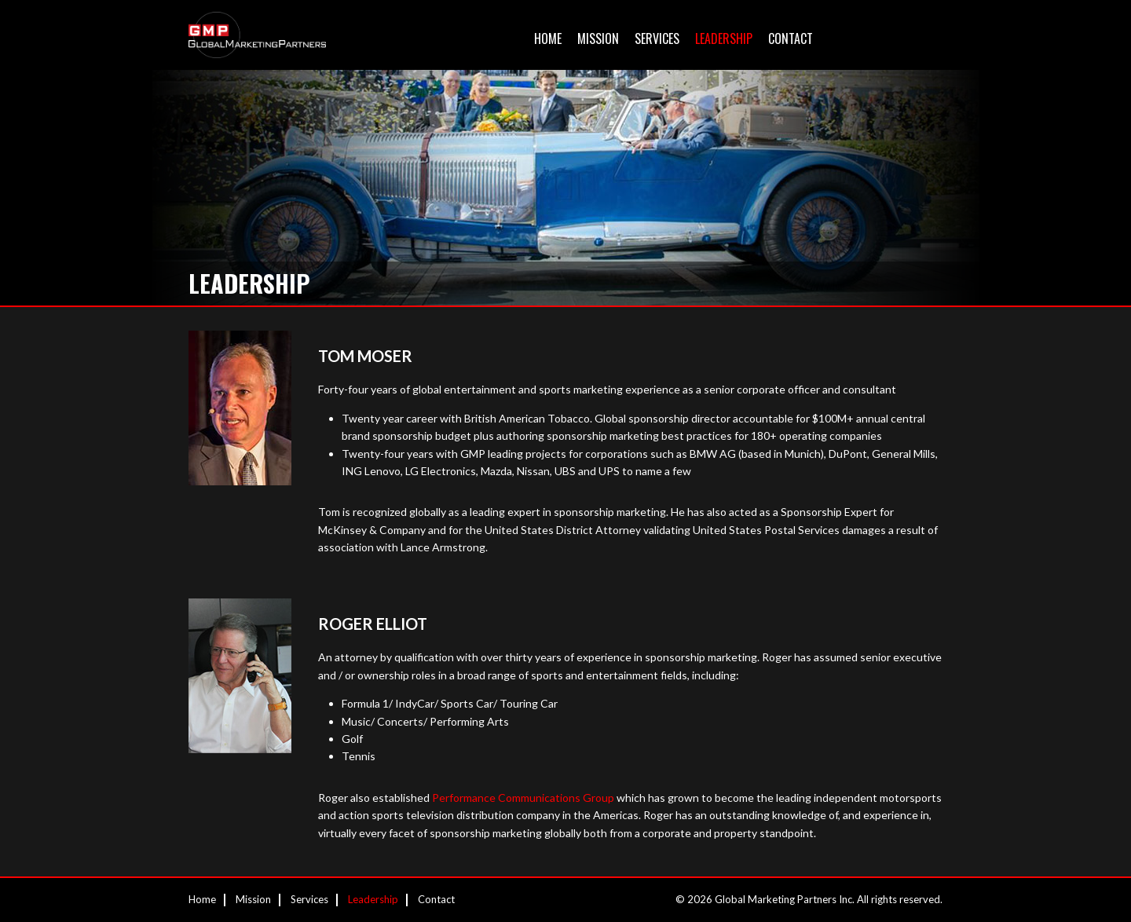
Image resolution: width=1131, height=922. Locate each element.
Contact (790, 38)
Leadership (723, 38)
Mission (598, 38)
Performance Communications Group (523, 797)
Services (657, 38)
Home (548, 38)
